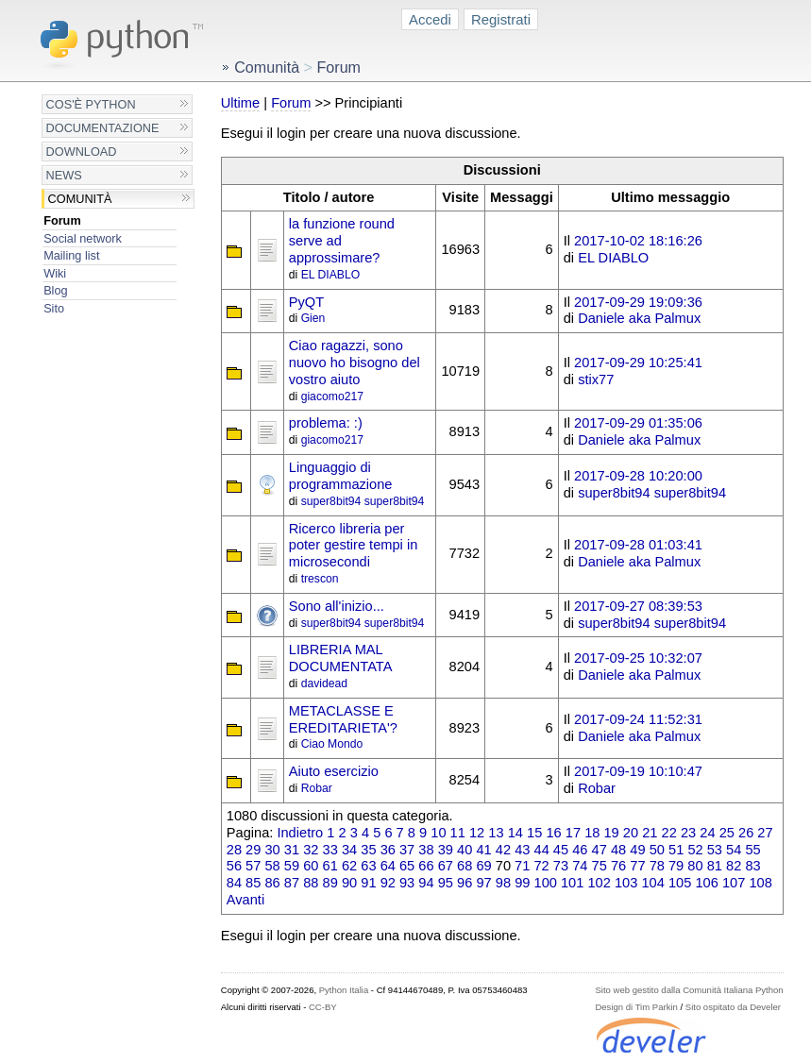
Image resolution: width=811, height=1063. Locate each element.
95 (445, 882)
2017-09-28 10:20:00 (638, 475)
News (64, 175)
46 (579, 849)
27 (764, 832)
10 (438, 832)
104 (652, 882)
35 (368, 849)
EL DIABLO (331, 274)
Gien (313, 318)
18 (592, 832)
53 (714, 849)
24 (707, 832)
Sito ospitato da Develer (733, 1007)
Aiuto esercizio (334, 771)
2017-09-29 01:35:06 (638, 422)
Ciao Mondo (332, 744)
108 (760, 882)
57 (253, 865)
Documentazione (103, 128)
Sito (53, 308)
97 (483, 882)
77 (637, 865)
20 (630, 832)
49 (637, 849)
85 (253, 882)
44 (541, 849)
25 (727, 832)
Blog (55, 290)
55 (752, 849)
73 (560, 865)
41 (483, 849)
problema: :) (326, 422)
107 (733, 882)
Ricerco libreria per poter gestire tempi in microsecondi (353, 545)
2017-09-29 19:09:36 (638, 302)
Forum (62, 220)
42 (503, 849)
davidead (324, 683)
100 (545, 882)
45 (560, 849)
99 (522, 882)
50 (657, 849)
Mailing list (71, 255)
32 (310, 849)
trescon (320, 578)
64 (388, 865)
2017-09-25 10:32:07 (638, 658)
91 (368, 882)
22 (669, 832)
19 (610, 832)
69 (483, 865)
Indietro (300, 832)
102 (598, 882)
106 (706, 882)
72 (541, 865)
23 (688, 832)
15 (534, 832)
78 (657, 865)
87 (291, 882)
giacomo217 (332, 396)
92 (388, 882)
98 (503, 882)
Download (81, 151)
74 (579, 865)
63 (368, 865)
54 (733, 849)
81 (714, 865)
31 (291, 849)
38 (425, 849)
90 (349, 882)
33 (330, 849)
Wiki (54, 273)
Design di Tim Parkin (636, 1007)
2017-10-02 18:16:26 (638, 240)
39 (445, 849)
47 (599, 849)
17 (573, 832)
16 (553, 832)
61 (330, 865)
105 (679, 882)
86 (271, 882)
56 (234, 865)
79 (676, 865)
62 (349, 865)
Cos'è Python (91, 104)
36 (388, 849)
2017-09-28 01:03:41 (638, 544)
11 (457, 832)
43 (522, 849)
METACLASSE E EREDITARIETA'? (343, 719)
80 (694, 865)
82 (733, 865)
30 (271, 849)
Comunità (80, 199)
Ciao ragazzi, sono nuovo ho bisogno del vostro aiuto (354, 362)
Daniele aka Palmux (639, 318)
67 (445, 865)
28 (234, 849)
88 (310, 882)
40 (464, 849)
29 (253, 849)
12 (476, 832)
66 (425, 865)
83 (752, 865)
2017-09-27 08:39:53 (638, 606)
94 (425, 882)
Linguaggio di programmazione (341, 476)
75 (599, 865)
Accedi (430, 19)
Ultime (240, 102)
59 (291, 865)
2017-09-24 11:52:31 (638, 719)
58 (271, 865)
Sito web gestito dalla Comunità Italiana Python (689, 990)
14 (515, 832)
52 (694, 849)
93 (406, 882)
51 (676, 849)
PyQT (306, 302)
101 (572, 882)
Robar (316, 788)
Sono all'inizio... (336, 606)
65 (406, 865)
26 (745, 832)
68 (464, 865)
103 (626, 882)
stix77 (596, 379)
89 (330, 882)
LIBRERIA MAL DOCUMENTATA (341, 658)
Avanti (245, 899)
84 (234, 882)
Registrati (501, 19)
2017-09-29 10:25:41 (638, 362)
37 (406, 849)
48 (618, 849)
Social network (82, 238)
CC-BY (323, 1007)
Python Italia (343, 990)
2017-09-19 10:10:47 (638, 771)
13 (495, 832)
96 (464, 882)
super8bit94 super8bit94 (363, 501)
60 (310, 865)
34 (349, 849)
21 (649, 832)
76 (618, 865)
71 (522, 865)
